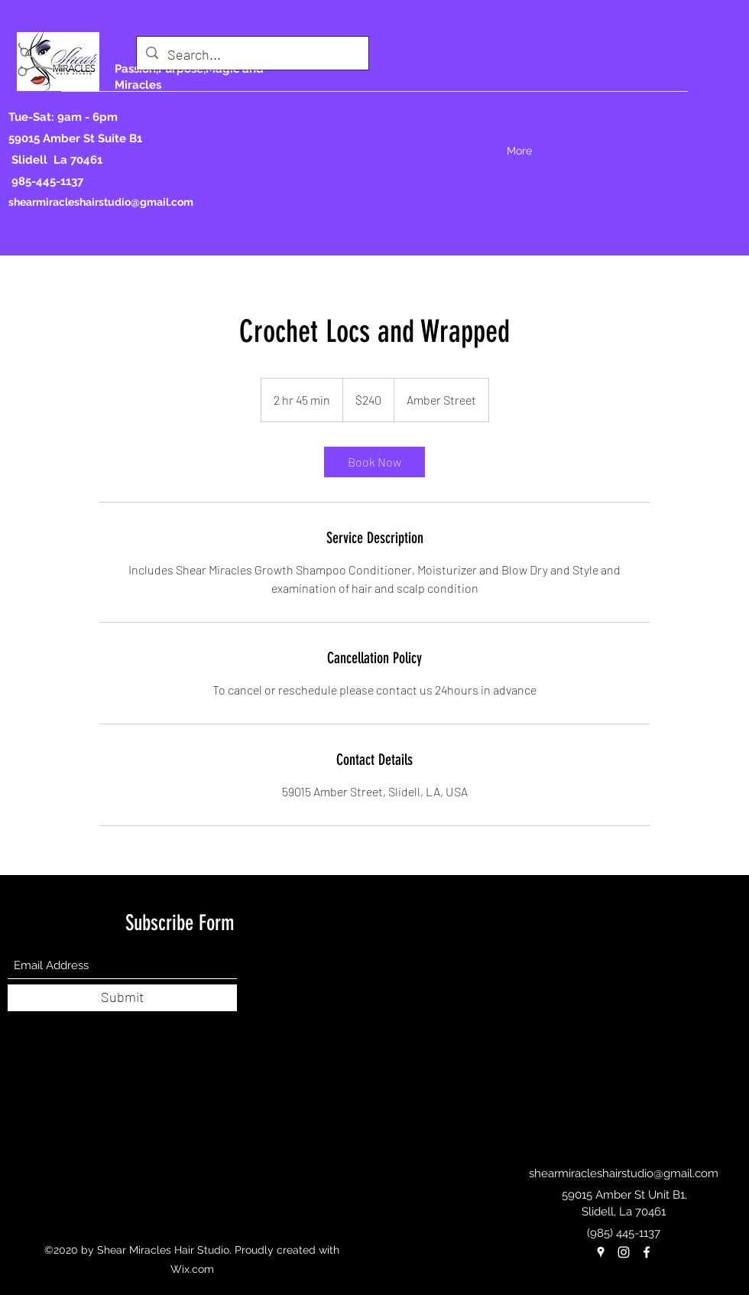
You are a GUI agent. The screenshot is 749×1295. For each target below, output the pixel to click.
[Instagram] (623, 1252)
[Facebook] (646, 1252)
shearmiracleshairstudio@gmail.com (100, 202)
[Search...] (251, 55)
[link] (374, 462)
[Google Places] (600, 1252)
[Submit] (122, 997)
